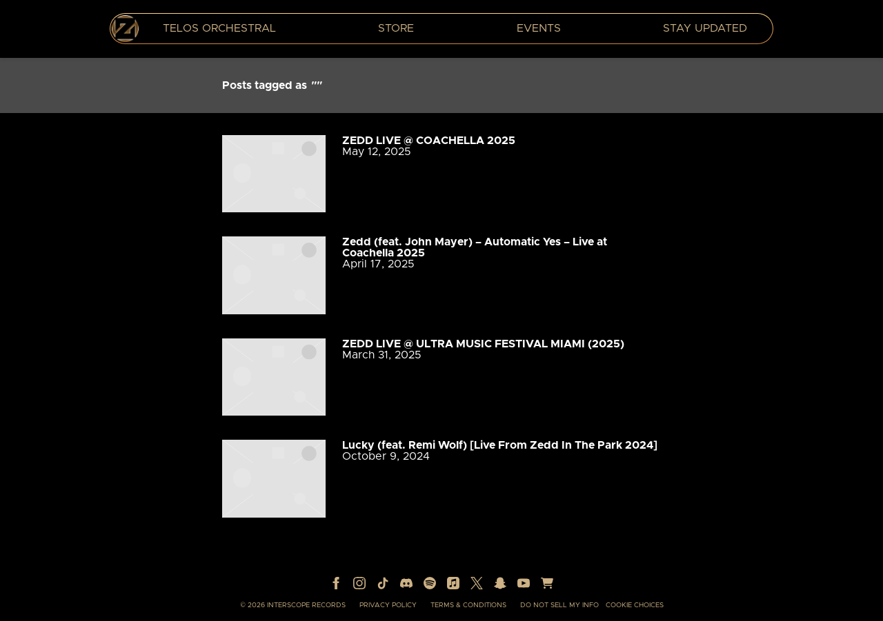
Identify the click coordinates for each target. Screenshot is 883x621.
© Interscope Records (293, 605)
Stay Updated (705, 28)
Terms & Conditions (468, 605)
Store (396, 28)
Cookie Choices (635, 605)
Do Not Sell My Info (559, 605)
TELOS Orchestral (219, 28)
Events (539, 28)
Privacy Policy (388, 605)
